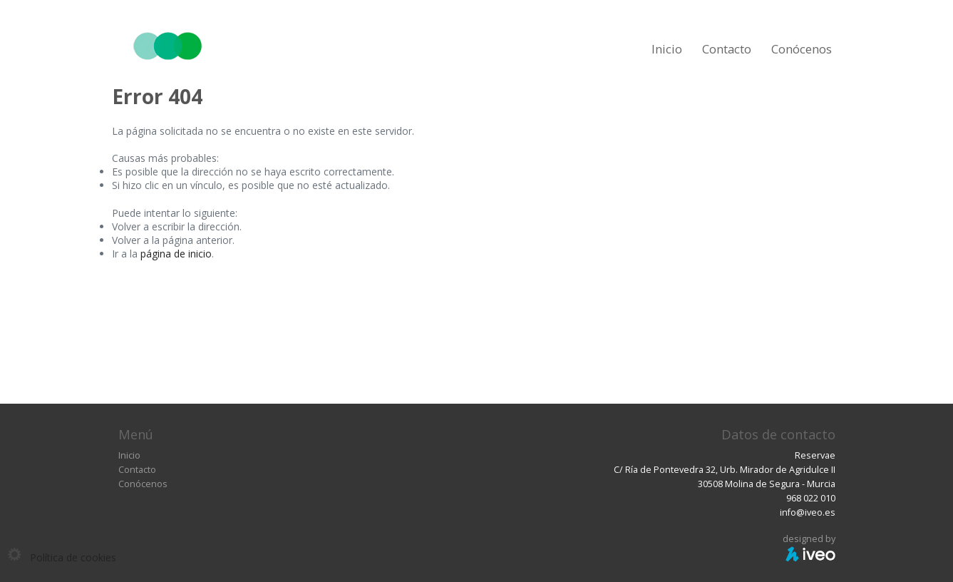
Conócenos (801, 49)
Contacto (726, 49)
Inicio (666, 49)
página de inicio (176, 253)
